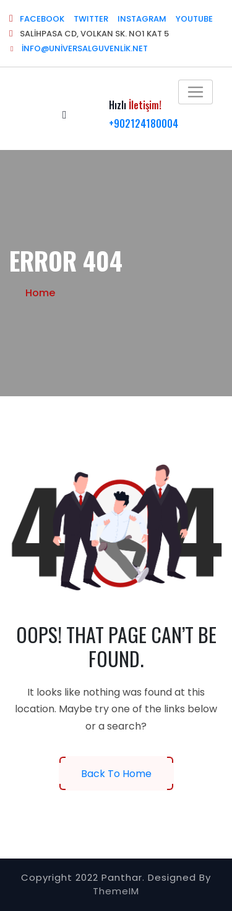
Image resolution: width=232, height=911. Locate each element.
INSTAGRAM (142, 19)
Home (40, 293)
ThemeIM (116, 890)
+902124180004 (143, 123)
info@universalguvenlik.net (78, 48)
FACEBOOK (42, 19)
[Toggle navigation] (195, 92)
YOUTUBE (194, 19)
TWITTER (91, 19)
